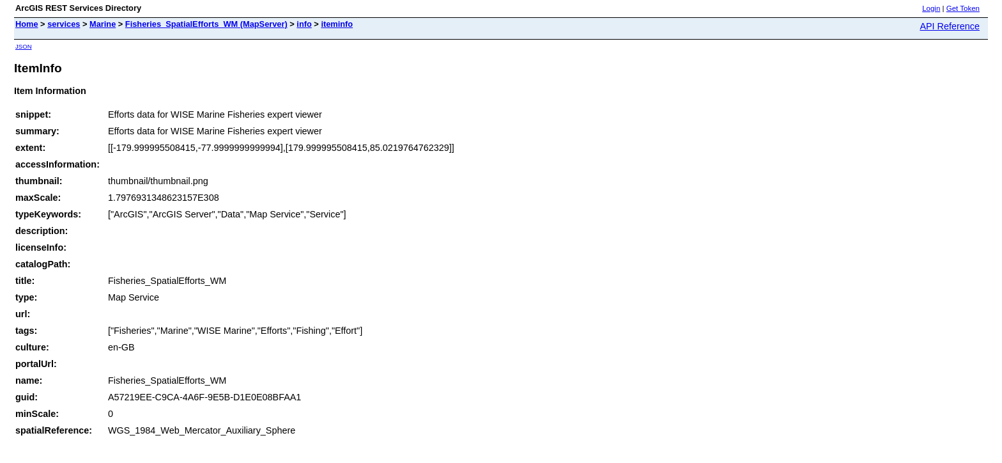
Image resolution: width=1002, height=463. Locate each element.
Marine (102, 24)
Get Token (963, 8)
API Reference (950, 26)
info (304, 24)
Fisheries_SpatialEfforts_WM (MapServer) (206, 24)
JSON (23, 46)
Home (26, 24)
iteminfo (337, 24)
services (63, 24)
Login (931, 8)
